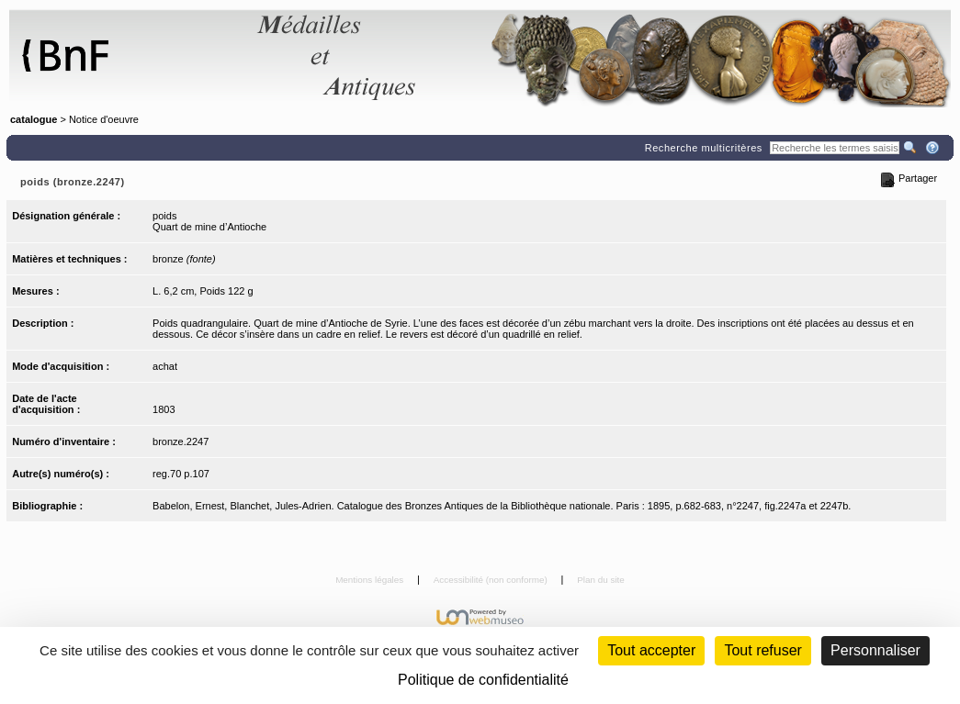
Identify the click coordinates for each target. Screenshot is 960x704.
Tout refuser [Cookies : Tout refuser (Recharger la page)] (762, 650)
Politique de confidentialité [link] (483, 679)
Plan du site (601, 580)
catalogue (33, 119)
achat (164, 366)
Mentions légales (370, 580)
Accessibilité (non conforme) (492, 580)
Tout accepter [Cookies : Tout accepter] (651, 650)
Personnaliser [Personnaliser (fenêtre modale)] (875, 650)
